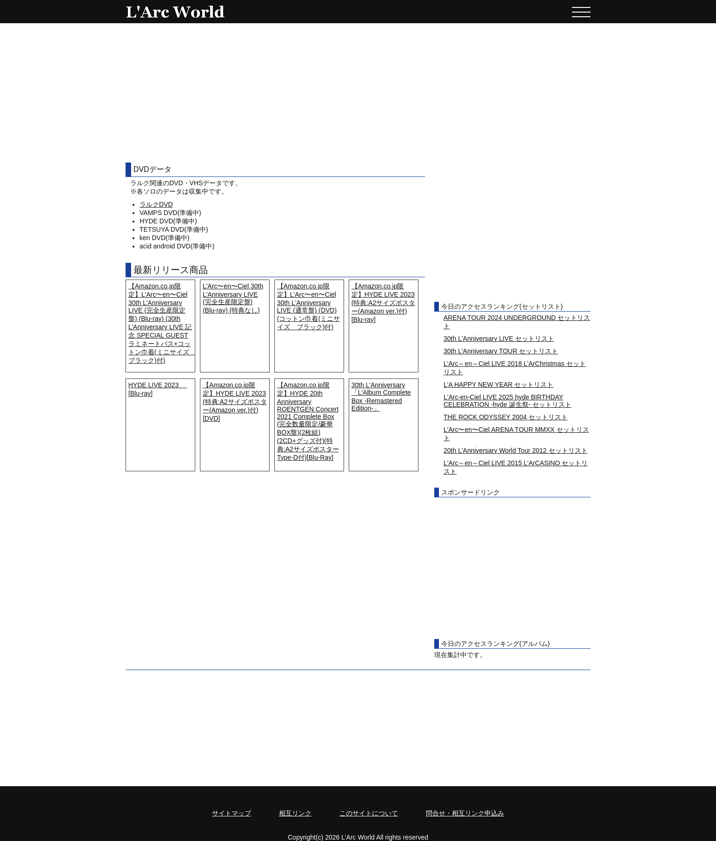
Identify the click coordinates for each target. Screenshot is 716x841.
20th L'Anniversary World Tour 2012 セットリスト (516, 450)
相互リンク (295, 813)
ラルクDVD (156, 204)
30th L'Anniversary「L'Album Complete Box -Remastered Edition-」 (381, 396)
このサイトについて (368, 813)
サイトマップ (231, 813)
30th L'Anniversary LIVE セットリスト (499, 338)
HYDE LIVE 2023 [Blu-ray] (157, 389)
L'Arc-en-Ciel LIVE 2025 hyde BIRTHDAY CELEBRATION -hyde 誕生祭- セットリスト (507, 400)
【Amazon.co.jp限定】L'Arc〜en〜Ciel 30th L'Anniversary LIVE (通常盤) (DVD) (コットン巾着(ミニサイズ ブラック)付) (308, 306)
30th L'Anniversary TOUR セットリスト (501, 351)
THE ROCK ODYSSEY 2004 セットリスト (506, 417)
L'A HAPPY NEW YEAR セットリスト (498, 384)
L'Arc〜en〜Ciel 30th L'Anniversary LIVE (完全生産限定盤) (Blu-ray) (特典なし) (233, 298)
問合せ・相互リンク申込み (465, 813)
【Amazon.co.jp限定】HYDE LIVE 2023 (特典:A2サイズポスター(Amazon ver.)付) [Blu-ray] (383, 302)
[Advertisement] (358, 93)
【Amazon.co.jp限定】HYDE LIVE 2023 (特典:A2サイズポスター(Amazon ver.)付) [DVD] (235, 401)
